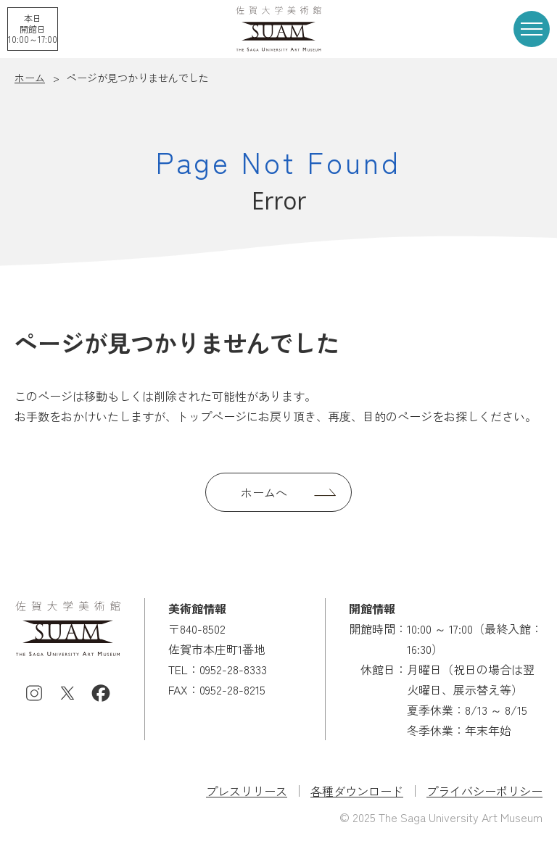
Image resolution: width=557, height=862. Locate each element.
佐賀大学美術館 (278, 29)
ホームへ (264, 492)
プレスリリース (246, 791)
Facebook (101, 693)
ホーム (30, 77)
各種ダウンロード (356, 791)
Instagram (34, 693)
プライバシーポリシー (484, 791)
